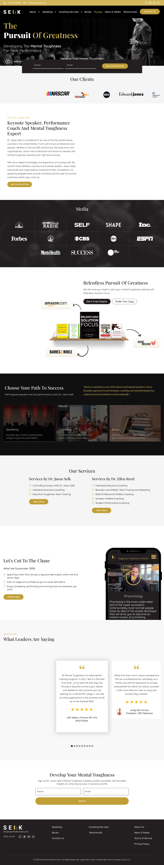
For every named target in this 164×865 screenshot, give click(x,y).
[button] (34, 12)
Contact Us (150, 11)
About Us (139, 826)
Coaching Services (99, 826)
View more (38, 501)
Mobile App (13, 596)
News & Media (113, 11)
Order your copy (124, 301)
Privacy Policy (141, 843)
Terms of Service (143, 838)
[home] (13, 12)
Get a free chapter (97, 301)
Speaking (57, 826)
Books (87, 11)
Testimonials (130, 11)
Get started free (19, 184)
